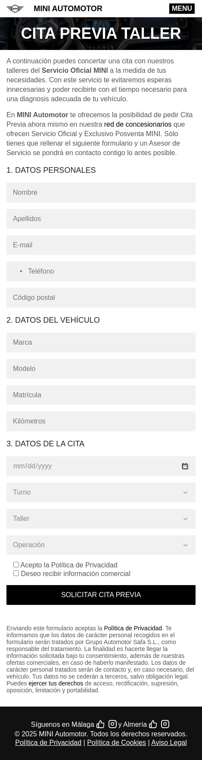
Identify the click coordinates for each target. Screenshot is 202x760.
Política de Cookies (116, 742)
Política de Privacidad (133, 628)
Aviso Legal (168, 742)
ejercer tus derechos (55, 683)
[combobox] (16, 271)
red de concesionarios (138, 124)
